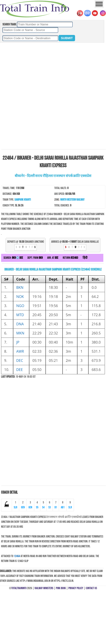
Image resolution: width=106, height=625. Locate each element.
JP (17, 342)
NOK (20, 296)
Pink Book (61, 588)
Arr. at (52, 258)
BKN (19, 287)
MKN (20, 333)
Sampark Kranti (22, 200)
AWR (20, 351)
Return (70, 258)
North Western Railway (72, 200)
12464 (17, 556)
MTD (20, 314)
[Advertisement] (52, 96)
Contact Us (91, 588)
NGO (20, 305)
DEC (19, 360)
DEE (19, 369)
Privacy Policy (75, 588)
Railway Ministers (44, 588)
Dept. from (35, 258)
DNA (20, 324)
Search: (13, 258)
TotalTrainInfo (18, 588)
